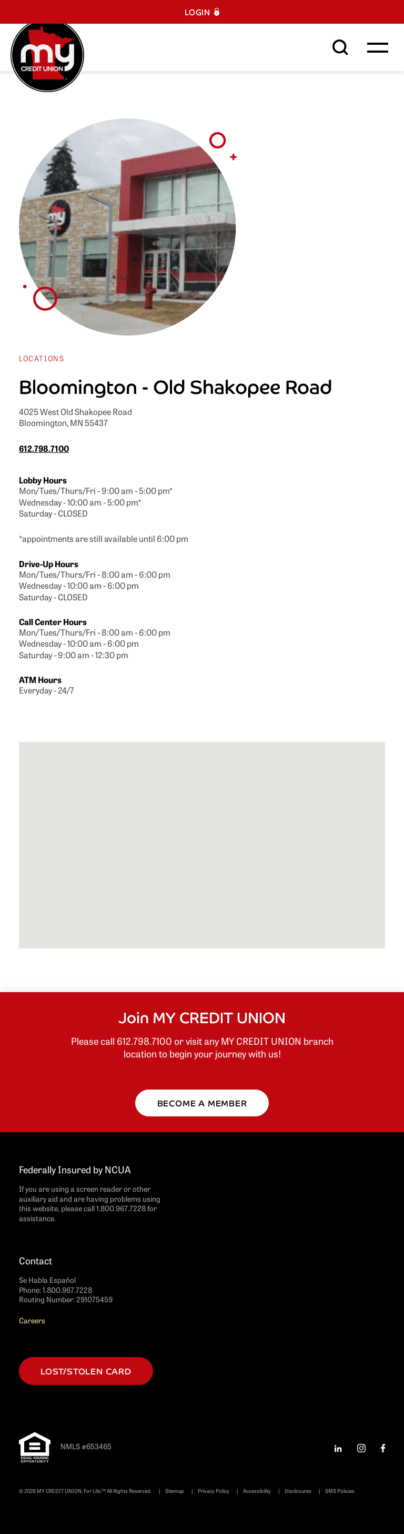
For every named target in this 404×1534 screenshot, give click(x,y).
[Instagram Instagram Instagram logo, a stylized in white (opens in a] (361, 1447)
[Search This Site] (340, 47)
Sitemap (174, 1490)
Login (197, 12)
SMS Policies (340, 1490)
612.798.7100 (44, 448)
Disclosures (298, 1490)
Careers (32, 1320)
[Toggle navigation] (377, 47)
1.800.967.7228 (67, 1289)
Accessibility (257, 1490)
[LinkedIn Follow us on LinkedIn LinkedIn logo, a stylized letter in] (338, 1447)
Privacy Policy (213, 1490)
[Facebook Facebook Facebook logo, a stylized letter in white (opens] (383, 1447)
